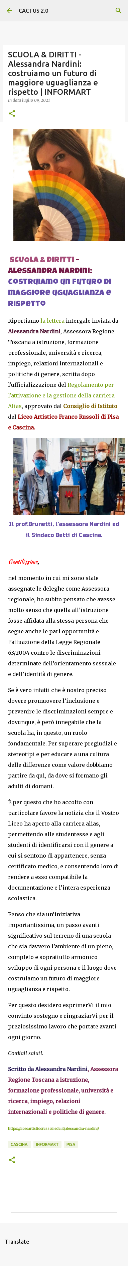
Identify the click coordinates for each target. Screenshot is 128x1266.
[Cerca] (119, 11)
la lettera (52, 320)
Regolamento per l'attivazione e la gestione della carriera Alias (61, 395)
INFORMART (47, 1144)
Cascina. (19, 1144)
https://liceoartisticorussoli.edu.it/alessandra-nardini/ (53, 1129)
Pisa (71, 1144)
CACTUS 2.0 (33, 11)
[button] (12, 113)
